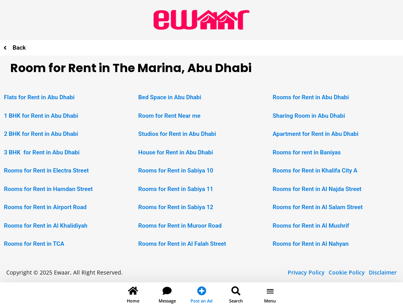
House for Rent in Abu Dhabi (175, 152)
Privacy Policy (306, 272)
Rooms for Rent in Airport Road (45, 207)
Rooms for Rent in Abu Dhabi (311, 97)
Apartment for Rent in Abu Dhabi (316, 133)
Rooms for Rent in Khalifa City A (315, 170)
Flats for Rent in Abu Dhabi (39, 97)
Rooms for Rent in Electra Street (46, 170)
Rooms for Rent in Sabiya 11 (175, 189)
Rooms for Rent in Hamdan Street (48, 189)
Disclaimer (383, 272)
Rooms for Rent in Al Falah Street (182, 243)
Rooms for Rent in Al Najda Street (317, 189)
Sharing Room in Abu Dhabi (309, 115)
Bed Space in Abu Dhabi (169, 97)
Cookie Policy (347, 272)
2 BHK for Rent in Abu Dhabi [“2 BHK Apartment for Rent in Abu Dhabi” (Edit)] (41, 133)
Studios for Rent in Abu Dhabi (177, 133)
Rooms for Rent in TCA (34, 243)
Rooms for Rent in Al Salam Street (318, 207)
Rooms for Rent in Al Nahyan (311, 243)
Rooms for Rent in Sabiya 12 (175, 207)
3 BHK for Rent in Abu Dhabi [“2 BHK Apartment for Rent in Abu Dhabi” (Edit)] (41, 152)
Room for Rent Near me (169, 115)
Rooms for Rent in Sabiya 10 (175, 170)
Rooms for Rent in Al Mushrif (311, 225)
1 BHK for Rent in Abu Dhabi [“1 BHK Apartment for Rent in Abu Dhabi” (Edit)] (41, 115)
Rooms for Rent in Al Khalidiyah (45, 225)
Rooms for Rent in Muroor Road (180, 225)
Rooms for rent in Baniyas (307, 152)
